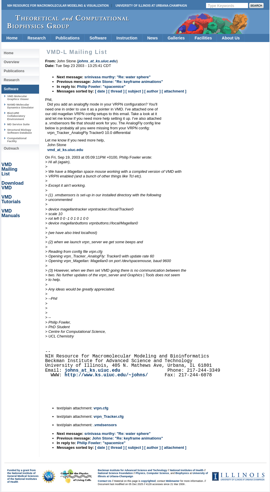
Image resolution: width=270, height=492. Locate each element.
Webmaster (172, 481)
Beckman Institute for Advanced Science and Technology (132, 470)
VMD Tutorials (11, 199)
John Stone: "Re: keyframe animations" (127, 81)
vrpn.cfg (100, 408)
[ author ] (152, 91)
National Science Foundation (115, 473)
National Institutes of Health (186, 470)
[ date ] (101, 91)
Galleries (176, 38)
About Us (231, 38)
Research (36, 38)
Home (12, 38)
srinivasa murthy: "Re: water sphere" (117, 77)
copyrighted (148, 481)
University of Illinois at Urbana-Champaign (151, 5)
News (152, 38)
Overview (11, 62)
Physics (140, 473)
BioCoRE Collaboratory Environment (16, 116)
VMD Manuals (10, 213)
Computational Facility (17, 140)
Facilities (203, 38)
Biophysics (182, 473)
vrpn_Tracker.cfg (108, 416)
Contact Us (104, 481)
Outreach (11, 148)
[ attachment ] (174, 91)
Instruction (126, 38)
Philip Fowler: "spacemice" (101, 86)
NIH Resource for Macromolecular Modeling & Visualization (58, 5)
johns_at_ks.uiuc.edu (92, 370)
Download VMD (12, 185)
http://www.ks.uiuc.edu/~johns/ (106, 375)
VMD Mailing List (9, 169)
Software (97, 38)
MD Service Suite (18, 124)
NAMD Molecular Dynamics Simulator (20, 106)
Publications (68, 38)
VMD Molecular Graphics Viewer (18, 98)
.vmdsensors (105, 425)
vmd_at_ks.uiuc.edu (65, 150)
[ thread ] (116, 91)
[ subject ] (134, 91)
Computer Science (158, 473)
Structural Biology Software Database (19, 131)
